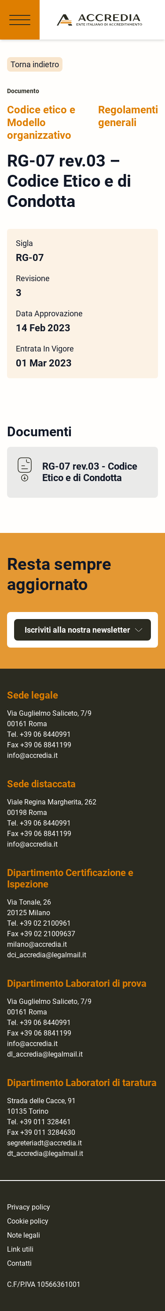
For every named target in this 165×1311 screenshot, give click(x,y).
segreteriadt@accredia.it (44, 1143)
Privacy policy (28, 1207)
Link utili (20, 1249)
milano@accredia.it (37, 944)
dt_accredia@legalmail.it (45, 1153)
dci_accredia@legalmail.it (46, 955)
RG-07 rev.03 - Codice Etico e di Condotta (89, 472)
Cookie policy (27, 1221)
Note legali (23, 1235)
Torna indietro (35, 64)
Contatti (19, 1263)
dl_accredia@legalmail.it (45, 1054)
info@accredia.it (32, 755)
